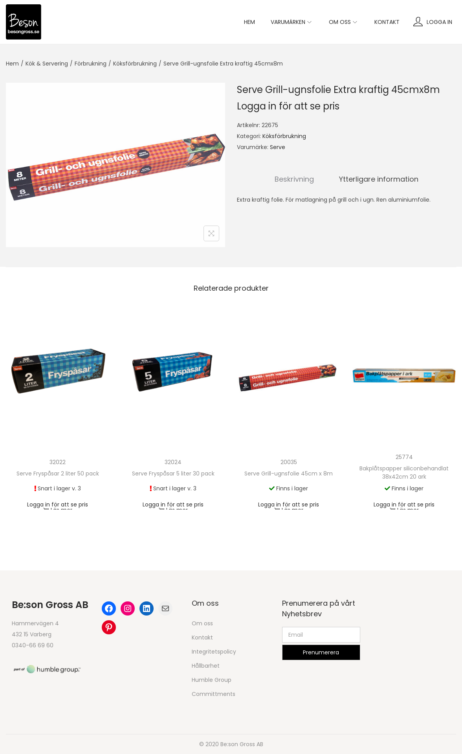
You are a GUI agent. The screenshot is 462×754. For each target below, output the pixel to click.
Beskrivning (294, 179)
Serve (277, 147)
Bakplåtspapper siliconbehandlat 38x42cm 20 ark (404, 472)
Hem (12, 63)
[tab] (294, 179)
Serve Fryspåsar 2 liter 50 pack (57, 473)
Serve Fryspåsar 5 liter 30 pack (173, 473)
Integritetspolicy (214, 652)
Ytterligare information (378, 179)
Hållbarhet (206, 666)
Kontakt (202, 637)
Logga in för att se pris (288, 106)
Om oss (202, 623)
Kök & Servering (47, 63)
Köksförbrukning (135, 63)
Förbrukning (90, 63)
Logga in (439, 22)
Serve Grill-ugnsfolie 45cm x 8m (288, 473)
